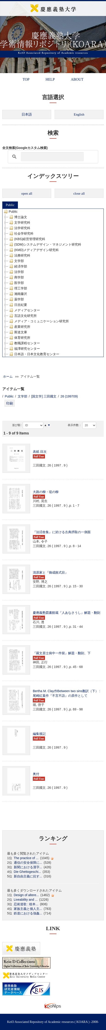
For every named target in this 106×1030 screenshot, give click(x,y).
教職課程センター (24, 343)
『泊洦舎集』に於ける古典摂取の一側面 (62, 532)
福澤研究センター (24, 348)
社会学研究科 (20, 233)
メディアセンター (24, 310)
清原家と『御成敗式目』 (50, 572)
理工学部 (17, 288)
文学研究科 (19, 222)
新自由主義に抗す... (28, 876)
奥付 (36, 774)
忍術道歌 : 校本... (26, 904)
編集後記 (39, 734)
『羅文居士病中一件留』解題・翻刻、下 (62, 653)
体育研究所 (19, 337)
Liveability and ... (26, 899)
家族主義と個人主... (28, 909)
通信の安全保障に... (28, 862)
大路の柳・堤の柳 (46, 492)
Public (10, 205)
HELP (50, 79)
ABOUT (77, 79)
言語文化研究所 (22, 315)
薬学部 (16, 299)
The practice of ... (26, 858)
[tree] (53, 283)
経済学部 (17, 266)
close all (79, 193)
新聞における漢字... (28, 867)
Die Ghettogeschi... (27, 872)
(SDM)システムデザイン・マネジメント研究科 (44, 244)
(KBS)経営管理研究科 (26, 239)
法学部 (16, 272)
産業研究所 (19, 326)
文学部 (16, 261)
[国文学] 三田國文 (43, 396)
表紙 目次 (40, 451)
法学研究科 (19, 228)
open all (26, 193)
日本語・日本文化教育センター (33, 354)
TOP (25, 79)
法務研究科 (19, 255)
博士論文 (17, 217)
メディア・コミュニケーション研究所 (38, 321)
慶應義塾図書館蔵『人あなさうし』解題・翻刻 (66, 612)
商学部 (16, 277)
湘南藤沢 (17, 294)
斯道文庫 (17, 332)
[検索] (52, 156)
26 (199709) (69, 396)
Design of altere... (26, 895)
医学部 (16, 283)
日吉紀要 (17, 304)
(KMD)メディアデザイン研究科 (33, 250)
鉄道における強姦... (28, 913)
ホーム (8, 376)
